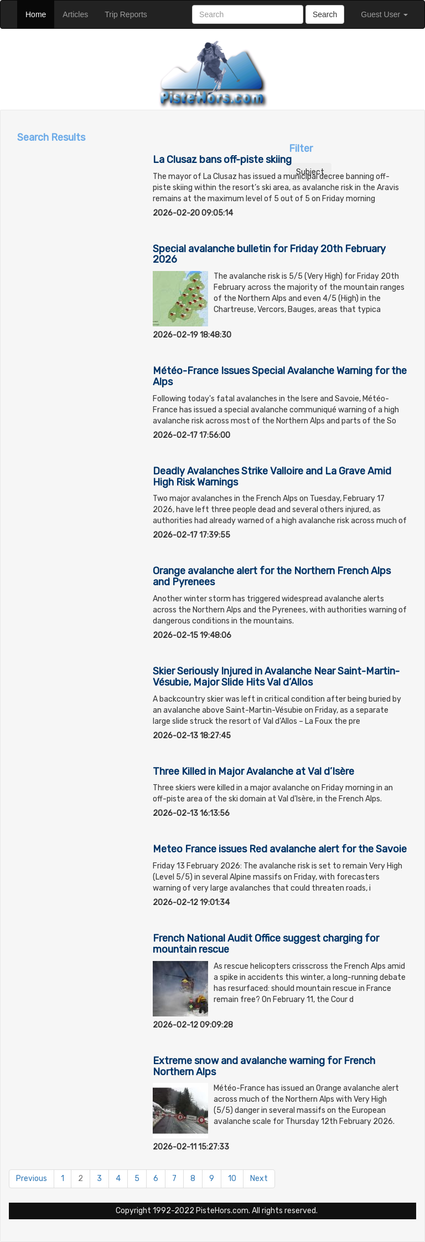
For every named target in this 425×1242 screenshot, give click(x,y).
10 (232, 1178)
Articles (79, 13)
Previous (31, 1178)
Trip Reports (130, 13)
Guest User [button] (384, 14)
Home (39, 13)
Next (259, 1178)
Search (325, 14)
